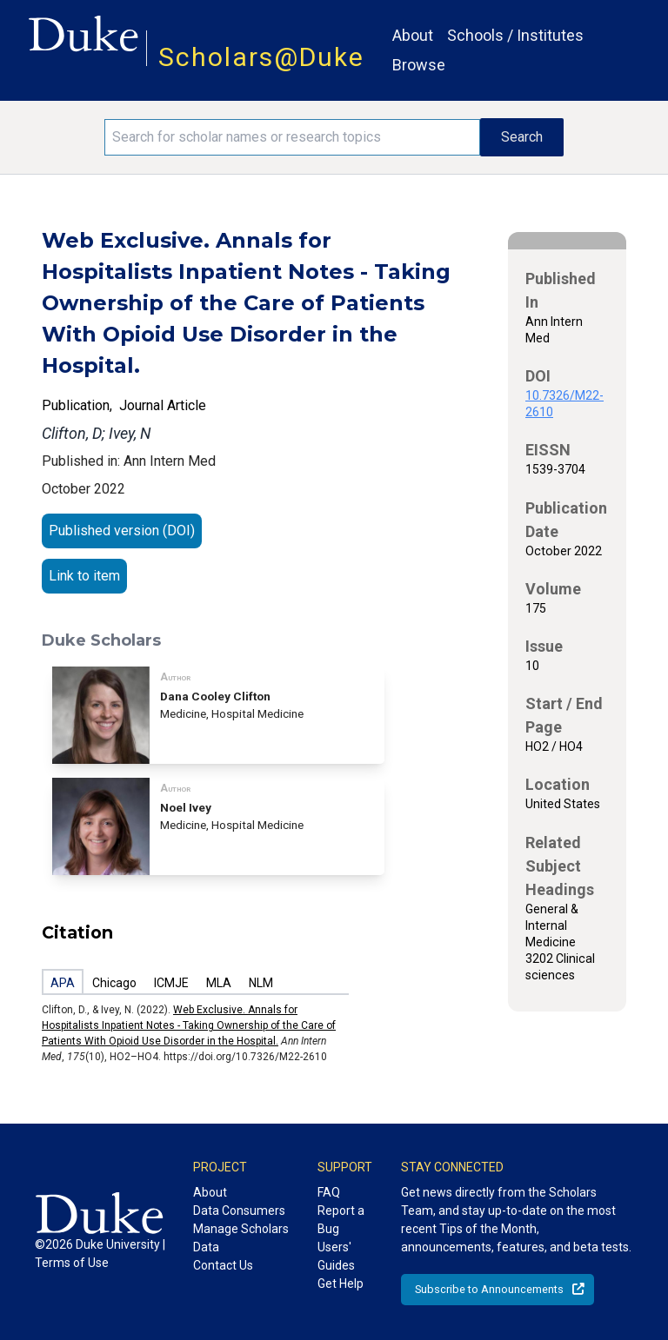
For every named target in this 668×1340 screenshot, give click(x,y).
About (412, 35)
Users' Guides (336, 1256)
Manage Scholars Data (241, 1238)
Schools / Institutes (515, 35)
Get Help (340, 1283)
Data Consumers (239, 1210)
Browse (418, 65)
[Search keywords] (292, 137)
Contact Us (223, 1265)
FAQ (328, 1192)
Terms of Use (72, 1263)
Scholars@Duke (261, 57)
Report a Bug (340, 1220)
